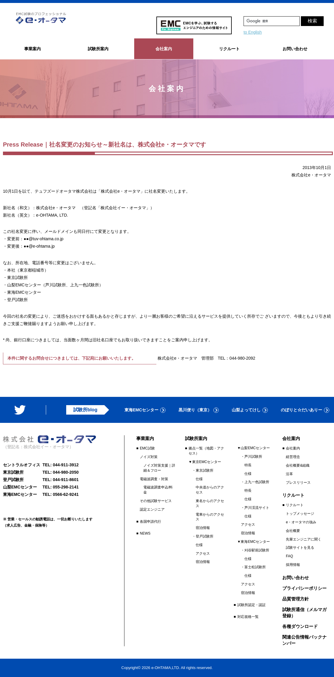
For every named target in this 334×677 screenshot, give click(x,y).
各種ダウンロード (300, 626)
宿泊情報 (203, 528)
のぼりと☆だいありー (301, 410)
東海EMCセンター (141, 410)
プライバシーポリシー (304, 588)
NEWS (145, 533)
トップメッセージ (300, 514)
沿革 (289, 474)
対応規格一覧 (248, 617)
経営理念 (293, 457)
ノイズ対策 (149, 457)
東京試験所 (204, 470)
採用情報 (293, 565)
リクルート (295, 505)
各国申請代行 (150, 521)
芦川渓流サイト (256, 508)
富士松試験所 (255, 567)
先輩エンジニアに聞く (303, 539)
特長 (248, 465)
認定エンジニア (152, 509)
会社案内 (293, 448)
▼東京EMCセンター (205, 462)
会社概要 (293, 531)
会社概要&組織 (297, 465)
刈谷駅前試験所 (256, 550)
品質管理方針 (295, 598)
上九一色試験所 (256, 482)
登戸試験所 (204, 536)
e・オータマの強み (301, 522)
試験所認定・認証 (251, 605)
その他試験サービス (156, 501)
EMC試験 (147, 448)
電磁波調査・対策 (154, 479)
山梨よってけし (246, 410)
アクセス (203, 553)
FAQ (289, 556)
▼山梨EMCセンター (253, 448)
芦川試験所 (253, 456)
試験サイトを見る (300, 548)
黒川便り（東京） (195, 410)
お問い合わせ (295, 48)
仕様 (199, 479)
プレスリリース (298, 482)
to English (253, 32)
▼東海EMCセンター (253, 542)
